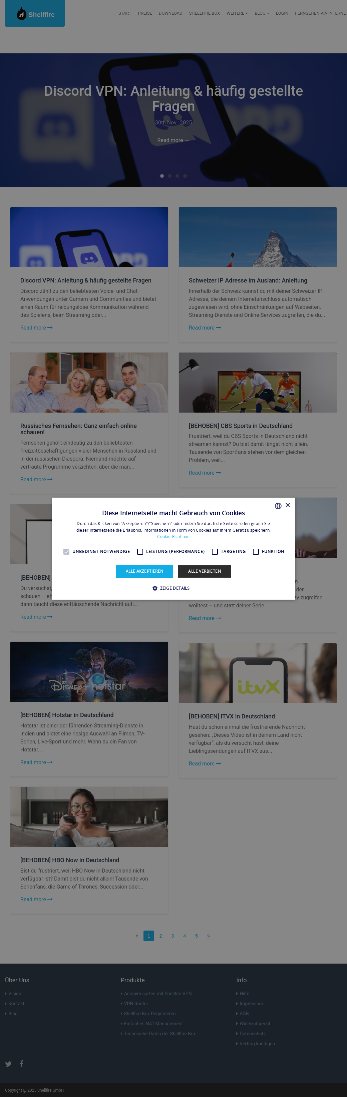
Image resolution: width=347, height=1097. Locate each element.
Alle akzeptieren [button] (144, 571)
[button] (173, 588)
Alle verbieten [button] (204, 571)
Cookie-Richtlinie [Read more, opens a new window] (173, 536)
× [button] (287, 505)
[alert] (173, 548)
